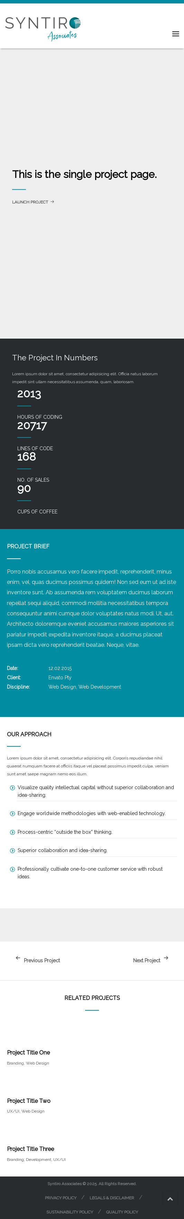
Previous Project (36, 960)
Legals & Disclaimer (112, 1198)
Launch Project (33, 202)
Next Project (152, 960)
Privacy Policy (60, 1198)
